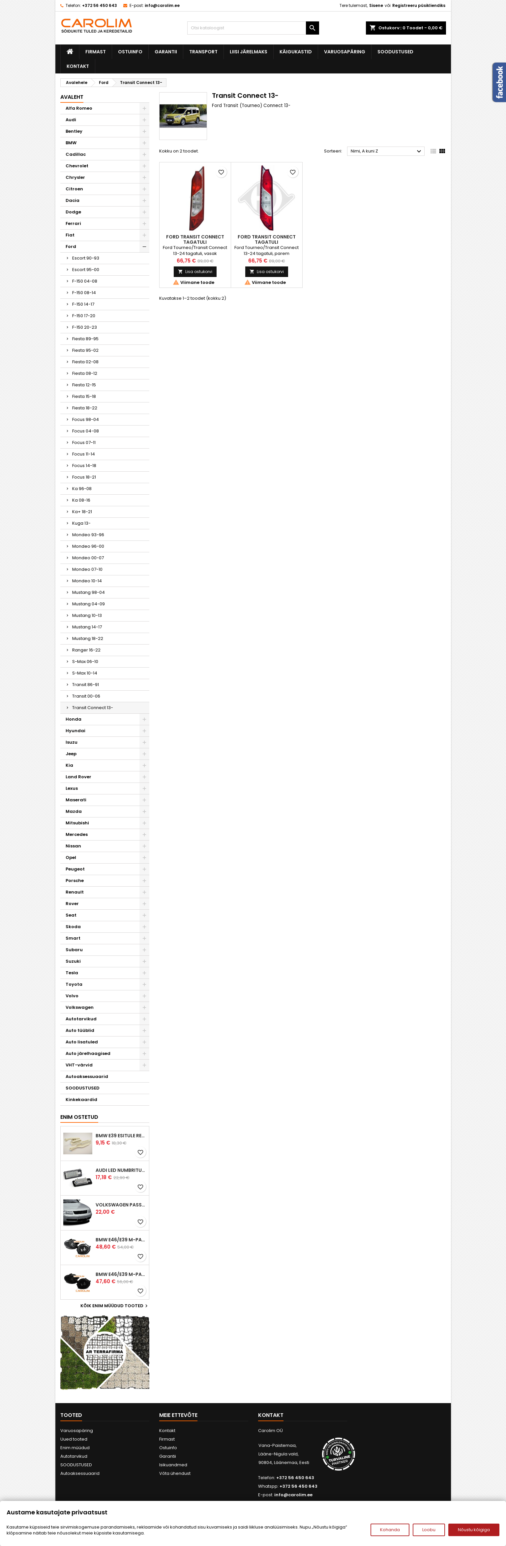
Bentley (74, 131)
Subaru (74, 950)
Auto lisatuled (82, 1042)
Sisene (376, 5)
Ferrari (73, 223)
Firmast (95, 51)
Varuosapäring (344, 51)
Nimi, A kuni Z (387, 151)
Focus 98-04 (85, 419)
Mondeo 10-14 (87, 581)
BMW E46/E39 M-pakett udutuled (121, 1239)
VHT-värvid (79, 1065)
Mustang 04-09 (88, 604)
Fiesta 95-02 (85, 350)
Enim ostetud (79, 1117)
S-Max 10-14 (84, 673)
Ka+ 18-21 (82, 512)
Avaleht (71, 97)
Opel (71, 857)
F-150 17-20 (83, 316)
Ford (71, 246)
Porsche (75, 880)
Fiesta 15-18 (84, 396)
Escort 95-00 (85, 269)
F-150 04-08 (84, 281)
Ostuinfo (130, 51)
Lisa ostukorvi (195, 271)
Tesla (72, 973)
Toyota (74, 984)
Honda (73, 719)
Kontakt (78, 66)
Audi (71, 120)
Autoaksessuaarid (87, 1076)
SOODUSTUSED (395, 51)
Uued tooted (73, 1439)
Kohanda (390, 1530)
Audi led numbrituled (121, 1170)
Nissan (73, 846)
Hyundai (75, 731)
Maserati (76, 800)
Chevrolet (77, 166)
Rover (72, 903)
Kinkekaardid (81, 1099)
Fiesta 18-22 (84, 408)
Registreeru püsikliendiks (418, 5)
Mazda (74, 811)
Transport (203, 51)
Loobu (428, 1530)
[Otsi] (253, 28)
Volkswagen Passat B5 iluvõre (121, 1204)
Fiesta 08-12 (84, 373)
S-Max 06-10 (85, 661)
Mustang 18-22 (87, 638)
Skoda (73, 927)
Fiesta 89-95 (85, 339)
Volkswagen (80, 1007)
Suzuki (73, 961)
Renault (75, 892)
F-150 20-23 (84, 327)
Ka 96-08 (82, 488)
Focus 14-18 (84, 465)
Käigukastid (296, 51)
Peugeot (75, 869)
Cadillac (76, 154)
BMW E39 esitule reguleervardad (121, 1135)
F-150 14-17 (83, 304)
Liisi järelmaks (248, 51)
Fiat (70, 235)
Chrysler (75, 177)
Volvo (72, 996)
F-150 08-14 (84, 293)
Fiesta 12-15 (84, 385)
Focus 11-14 (83, 454)
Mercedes (77, 834)
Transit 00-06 (86, 696)
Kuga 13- (81, 523)
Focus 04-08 (85, 431)
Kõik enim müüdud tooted (114, 1306)
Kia (69, 765)
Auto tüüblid (80, 1030)
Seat (71, 915)
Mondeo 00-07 (88, 558)
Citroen (74, 189)
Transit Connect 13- (92, 707)
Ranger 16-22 (86, 650)
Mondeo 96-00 (88, 546)
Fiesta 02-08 (85, 362)
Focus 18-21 (84, 477)
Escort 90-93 (85, 258)
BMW (71, 143)
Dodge (73, 212)
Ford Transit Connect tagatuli (195, 239)
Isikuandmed (173, 1465)
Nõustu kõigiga (474, 1530)
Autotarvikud (81, 1019)
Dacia (72, 200)
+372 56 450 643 (99, 5)
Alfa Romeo (79, 108)
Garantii (166, 51)
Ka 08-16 (81, 500)
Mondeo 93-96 (88, 535)
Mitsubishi (77, 823)
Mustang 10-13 (87, 615)
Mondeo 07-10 (87, 569)
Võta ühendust (175, 1473)
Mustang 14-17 (87, 627)
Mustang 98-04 (88, 592)
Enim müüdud (75, 1448)
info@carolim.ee (162, 5)
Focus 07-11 (84, 442)
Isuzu (71, 742)
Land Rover (78, 777)
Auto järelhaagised (88, 1053)
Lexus (72, 788)
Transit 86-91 (85, 684)
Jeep (71, 754)
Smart (73, 938)
